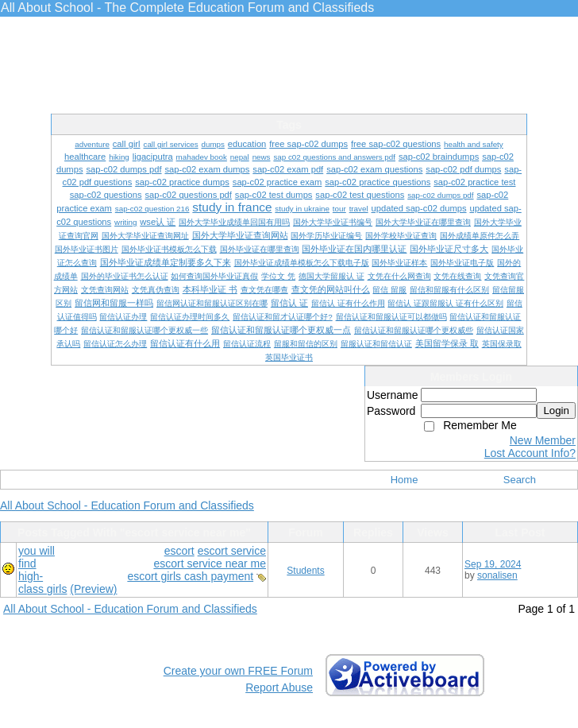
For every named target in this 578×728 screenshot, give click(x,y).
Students (305, 570)
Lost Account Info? (530, 453)
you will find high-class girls (42, 569)
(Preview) (93, 589)
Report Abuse (279, 687)
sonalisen (497, 575)
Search (519, 480)
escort (179, 550)
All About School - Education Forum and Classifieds (127, 505)
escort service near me (209, 563)
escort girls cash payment (190, 576)
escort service (232, 550)
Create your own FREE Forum (238, 670)
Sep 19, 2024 (492, 564)
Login (556, 410)
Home (404, 480)
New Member (543, 440)
